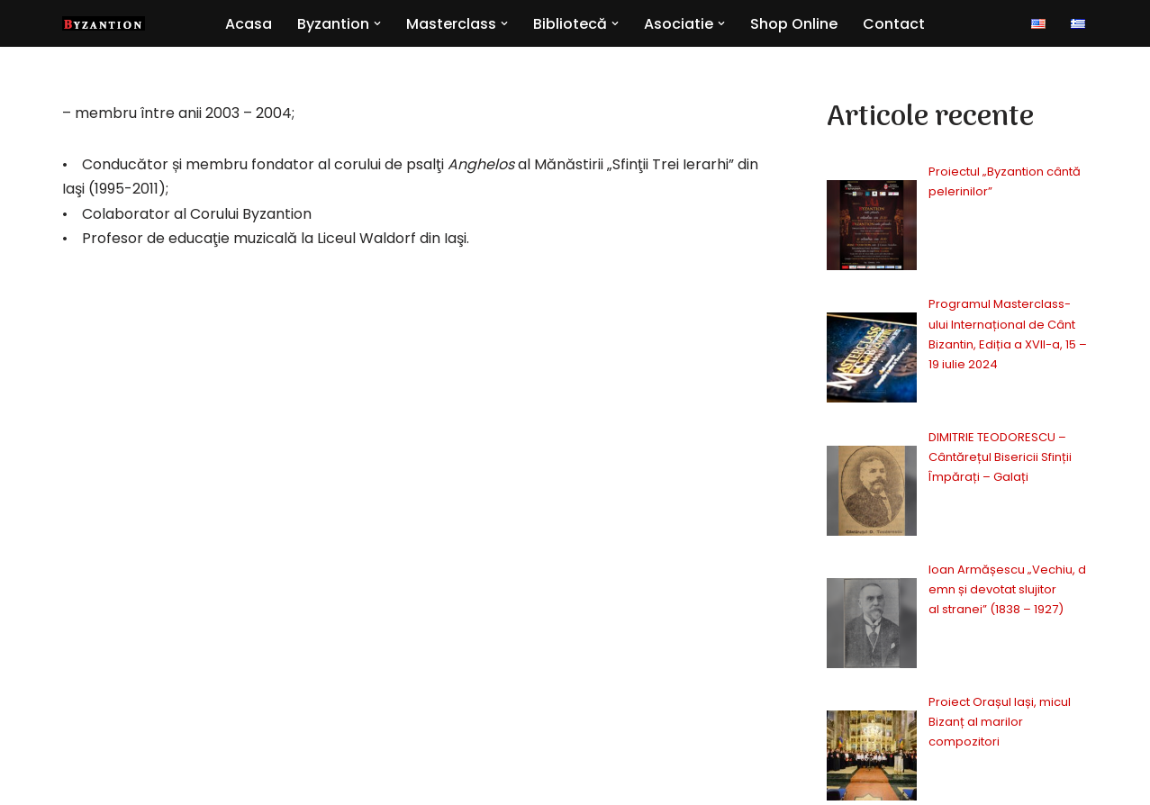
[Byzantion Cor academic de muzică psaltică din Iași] (103, 23)
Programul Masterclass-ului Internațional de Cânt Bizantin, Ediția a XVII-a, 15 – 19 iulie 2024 (962, 247)
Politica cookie (944, 783)
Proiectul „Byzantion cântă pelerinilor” (949, 171)
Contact (894, 24)
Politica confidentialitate (774, 783)
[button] (377, 23)
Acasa (248, 24)
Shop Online (794, 24)
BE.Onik (154, 779)
